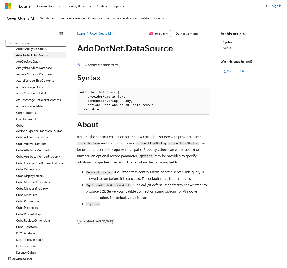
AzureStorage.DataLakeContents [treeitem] (38, 100)
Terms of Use (164, 254)
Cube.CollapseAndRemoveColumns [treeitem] (40, 163)
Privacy (98, 254)
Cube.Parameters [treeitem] (27, 201)
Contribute (80, 254)
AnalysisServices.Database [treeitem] (34, 68)
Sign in (277, 6)
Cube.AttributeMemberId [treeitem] (33, 150)
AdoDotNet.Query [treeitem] (28, 61)
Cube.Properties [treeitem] (27, 207)
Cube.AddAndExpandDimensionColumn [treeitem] (39, 128)
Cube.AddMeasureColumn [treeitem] (34, 137)
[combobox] (35, 43)
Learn (81, 33)
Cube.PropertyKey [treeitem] (28, 214)
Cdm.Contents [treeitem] (26, 112)
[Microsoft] (8, 6)
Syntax (227, 42)
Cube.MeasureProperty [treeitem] (32, 188)
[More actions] (206, 33)
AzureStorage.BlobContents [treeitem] (35, 80)
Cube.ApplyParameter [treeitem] (31, 143)
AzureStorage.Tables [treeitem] (29, 106)
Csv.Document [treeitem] (26, 119)
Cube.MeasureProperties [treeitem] (33, 182)
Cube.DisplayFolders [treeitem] (30, 176)
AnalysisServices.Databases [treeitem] (34, 74)
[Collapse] (60, 34)
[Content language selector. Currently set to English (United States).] (25, 243)
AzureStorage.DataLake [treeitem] (32, 93)
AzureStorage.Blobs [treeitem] (29, 87)
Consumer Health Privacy (128, 254)
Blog (61, 254)
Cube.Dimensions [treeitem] (28, 169)
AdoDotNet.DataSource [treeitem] (32, 55)
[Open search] (265, 6)
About (227, 48)
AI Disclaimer (14, 254)
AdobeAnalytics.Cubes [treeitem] (31, 48)
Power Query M (100, 33)
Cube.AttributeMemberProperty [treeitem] (38, 156)
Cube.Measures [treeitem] (26, 195)
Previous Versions (41, 254)
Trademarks (186, 254)
